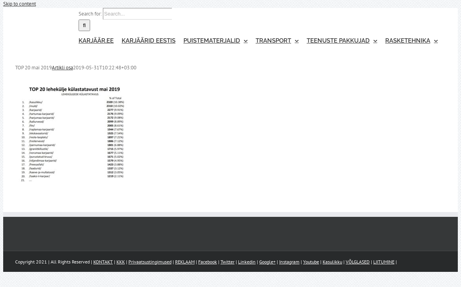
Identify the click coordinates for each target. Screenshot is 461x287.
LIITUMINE (383, 262)
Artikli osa (62, 67)
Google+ (267, 262)
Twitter (227, 262)
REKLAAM (185, 262)
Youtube (311, 262)
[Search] (68, 25)
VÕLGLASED (358, 262)
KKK (120, 262)
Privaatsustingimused (149, 262)
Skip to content (19, 3)
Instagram (289, 262)
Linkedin (247, 262)
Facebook (207, 262)
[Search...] (121, 14)
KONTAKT (103, 262)
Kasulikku (332, 262)
